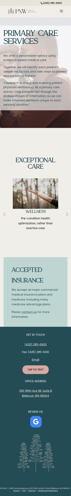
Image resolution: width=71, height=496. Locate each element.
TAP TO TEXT (36, 369)
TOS (24, 490)
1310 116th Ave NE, (31, 391)
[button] (4, 214)
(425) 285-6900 (36, 344)
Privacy (16, 490)
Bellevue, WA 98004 (35, 396)
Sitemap (32, 490)
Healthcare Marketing (48, 490)
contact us (29, 312)
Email (35, 360)
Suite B (47, 391)
